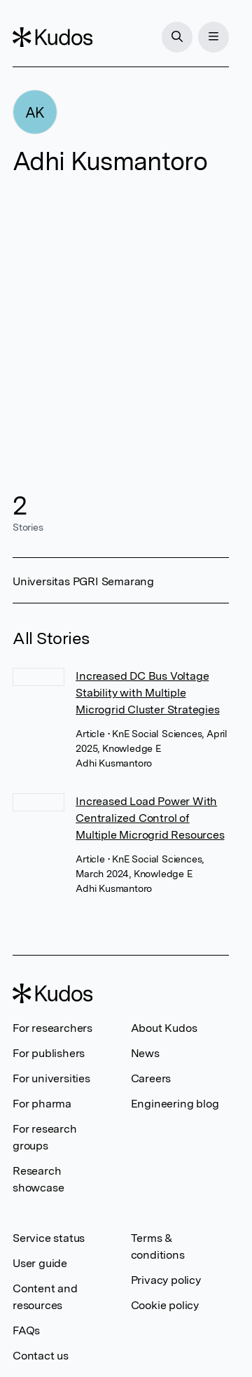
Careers (151, 1078)
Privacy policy (166, 1280)
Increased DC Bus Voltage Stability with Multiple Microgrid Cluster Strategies (147, 692)
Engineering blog (175, 1103)
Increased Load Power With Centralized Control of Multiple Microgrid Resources (150, 818)
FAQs (26, 1330)
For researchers (52, 1028)
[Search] (177, 37)
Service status (49, 1238)
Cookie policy (165, 1305)
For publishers (49, 1053)
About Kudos (164, 1028)
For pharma (42, 1103)
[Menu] (213, 37)
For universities (51, 1078)
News (145, 1053)
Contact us (41, 1355)
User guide (40, 1263)
